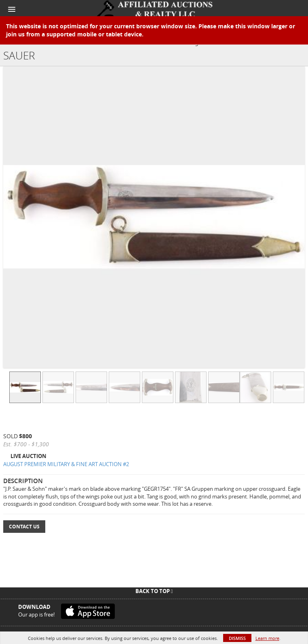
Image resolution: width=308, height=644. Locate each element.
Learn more (267, 638)
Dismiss (237, 638)
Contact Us (24, 526)
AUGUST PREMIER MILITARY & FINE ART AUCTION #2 (66, 464)
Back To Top (154, 591)
